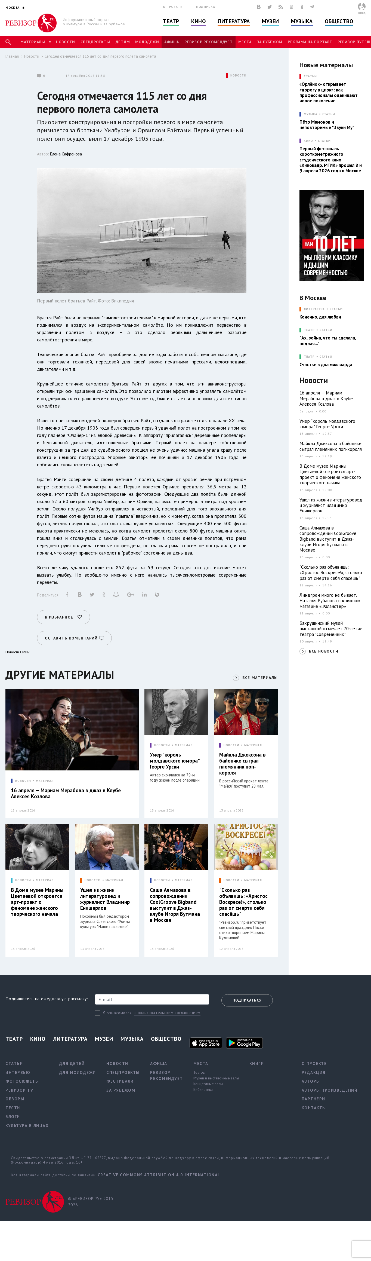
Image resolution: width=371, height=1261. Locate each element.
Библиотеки (203, 1089)
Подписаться (247, 1000)
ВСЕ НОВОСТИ (323, 651)
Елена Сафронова (66, 154)
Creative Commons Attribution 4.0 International (159, 1174)
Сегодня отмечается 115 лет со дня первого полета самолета (100, 56)
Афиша (171, 41)
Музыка (302, 21)
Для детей (72, 1063)
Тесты (13, 1107)
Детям (123, 41)
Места (245, 41)
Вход (362, 13)
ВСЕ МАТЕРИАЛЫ (260, 677)
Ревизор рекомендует (208, 41)
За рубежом (270, 41)
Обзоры (14, 1098)
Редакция (314, 1072)
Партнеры (314, 1098)
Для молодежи (77, 1072)
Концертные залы (208, 1083)
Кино (198, 21)
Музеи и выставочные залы (216, 1078)
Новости (65, 41)
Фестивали (120, 1081)
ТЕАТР (309, 330)
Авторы (311, 1081)
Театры (199, 1072)
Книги (256, 1063)
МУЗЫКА (310, 114)
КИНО (308, 141)
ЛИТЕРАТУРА (314, 309)
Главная (12, 56)
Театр (171, 21)
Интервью (17, 1072)
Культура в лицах (27, 1125)
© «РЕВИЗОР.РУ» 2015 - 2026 (92, 1201)
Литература (234, 21)
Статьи (328, 114)
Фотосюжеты (22, 1081)
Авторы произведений (330, 1090)
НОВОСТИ (238, 75)
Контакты (314, 1107)
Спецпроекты (95, 41)
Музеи (270, 21)
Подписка (205, 7)
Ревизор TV (19, 1090)
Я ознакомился (117, 1012)
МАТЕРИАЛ (45, 781)
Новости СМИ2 (17, 652)
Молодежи (147, 41)
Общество (339, 21)
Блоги (12, 1116)
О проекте (173, 7)
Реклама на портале (310, 41)
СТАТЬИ (310, 76)
